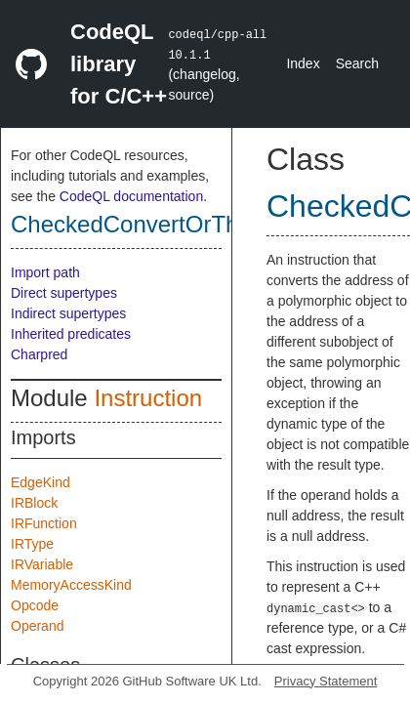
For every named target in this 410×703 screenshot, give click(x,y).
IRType (32, 544)
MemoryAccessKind (71, 585)
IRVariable (42, 564)
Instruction (148, 398)
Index (302, 63)
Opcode (35, 605)
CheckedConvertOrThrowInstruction (198, 224)
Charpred (39, 354)
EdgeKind (40, 482)
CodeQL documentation (131, 196)
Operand (37, 626)
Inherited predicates (71, 334)
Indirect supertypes (68, 313)
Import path (45, 272)
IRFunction (44, 523)
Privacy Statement (326, 681)
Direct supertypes (64, 293)
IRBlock (34, 503)
